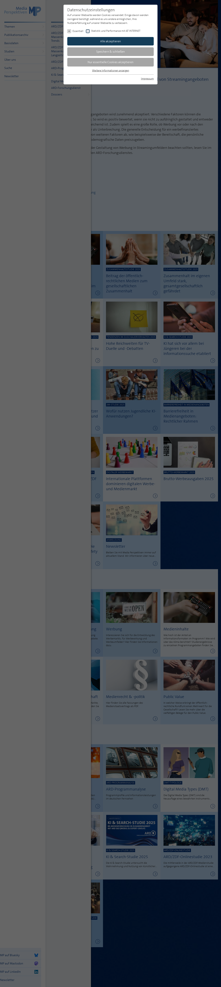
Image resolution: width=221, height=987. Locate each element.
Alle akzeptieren (110, 41)
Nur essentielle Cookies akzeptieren (110, 62)
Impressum (147, 78)
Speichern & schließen (110, 52)
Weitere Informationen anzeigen (110, 70)
